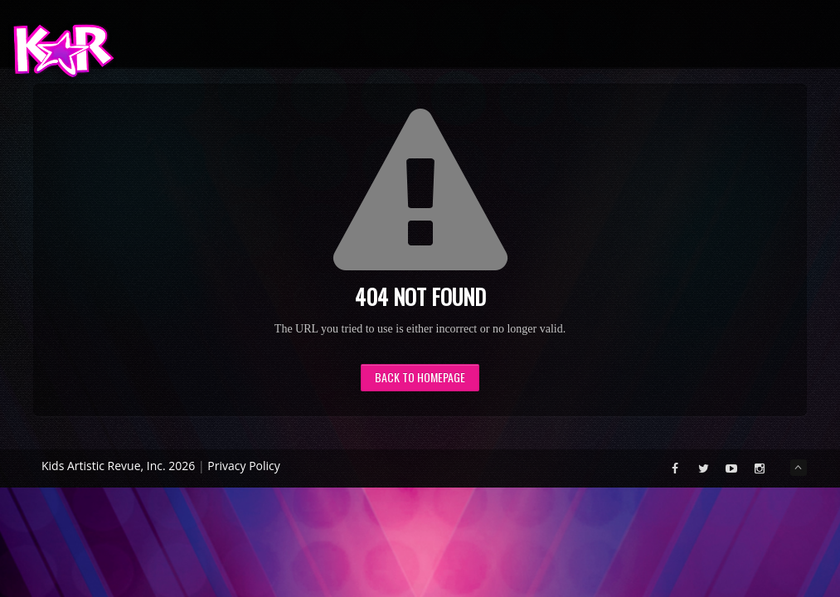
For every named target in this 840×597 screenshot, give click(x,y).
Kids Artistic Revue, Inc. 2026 (118, 465)
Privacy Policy (243, 465)
